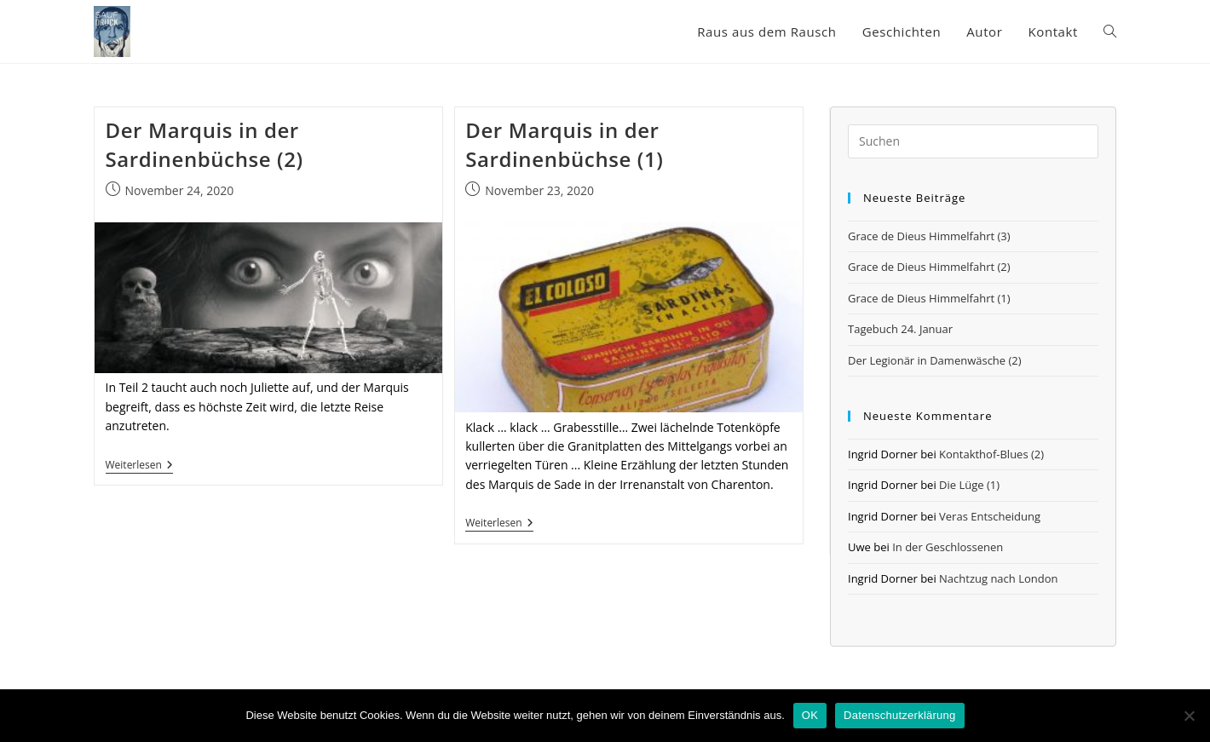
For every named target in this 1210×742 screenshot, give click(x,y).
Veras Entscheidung (989, 516)
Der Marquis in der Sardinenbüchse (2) (204, 144)
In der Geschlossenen (947, 547)
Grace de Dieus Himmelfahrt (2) (929, 266)
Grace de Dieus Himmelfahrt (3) (929, 236)
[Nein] (1188, 715)
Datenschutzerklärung (899, 715)
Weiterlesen (139, 466)
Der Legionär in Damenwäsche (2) (935, 360)
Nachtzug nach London (998, 578)
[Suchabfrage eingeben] (973, 141)
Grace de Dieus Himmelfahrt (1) (929, 298)
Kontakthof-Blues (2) (991, 454)
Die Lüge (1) (969, 484)
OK (810, 715)
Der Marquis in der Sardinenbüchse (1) (564, 144)
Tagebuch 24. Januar (900, 328)
